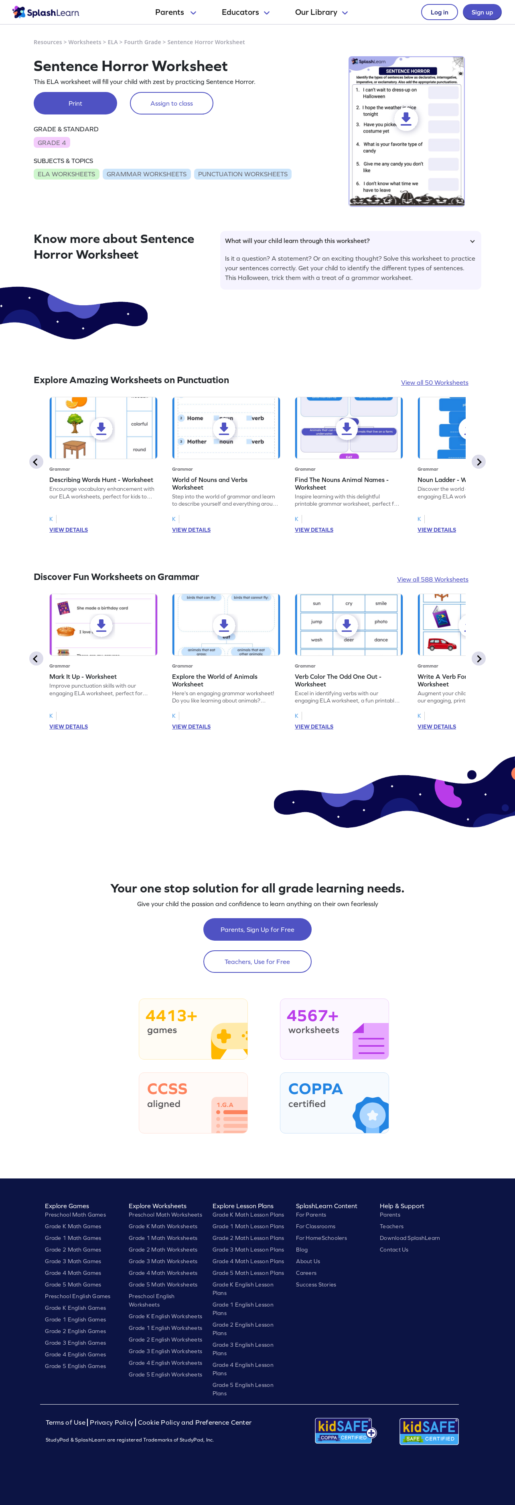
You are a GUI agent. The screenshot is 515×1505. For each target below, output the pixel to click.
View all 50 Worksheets (434, 382)
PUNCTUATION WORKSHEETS (243, 174)
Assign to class (171, 103)
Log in (439, 12)
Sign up (482, 12)
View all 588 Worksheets (432, 579)
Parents (175, 12)
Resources (48, 42)
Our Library (321, 12)
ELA (113, 42)
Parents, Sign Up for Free (257, 929)
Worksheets (85, 42)
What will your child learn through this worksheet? (350, 240)
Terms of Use (66, 1422)
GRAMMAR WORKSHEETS (147, 174)
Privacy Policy (111, 1422)
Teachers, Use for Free (257, 961)
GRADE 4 (52, 142)
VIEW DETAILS (68, 530)
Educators (246, 12)
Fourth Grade (142, 42)
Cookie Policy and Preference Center (195, 1422)
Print (75, 103)
